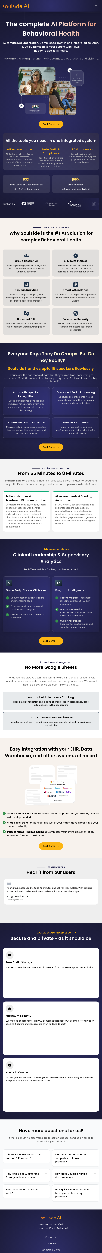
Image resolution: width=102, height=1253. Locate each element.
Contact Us (51, 1243)
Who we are (51, 1237)
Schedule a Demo (51, 1249)
